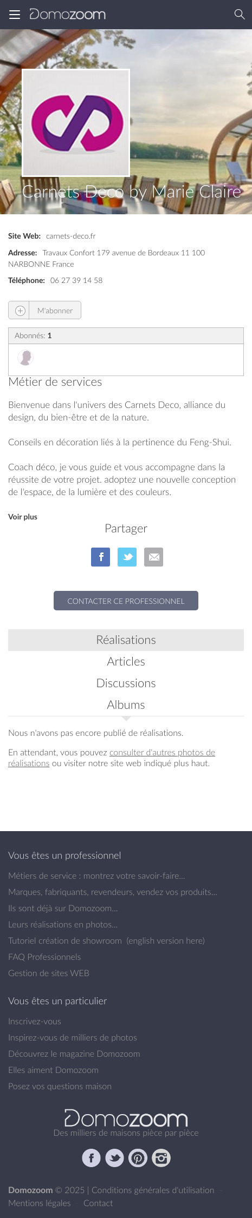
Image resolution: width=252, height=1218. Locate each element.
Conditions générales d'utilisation (154, 1190)
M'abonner (41, 310)
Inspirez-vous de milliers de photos (72, 1037)
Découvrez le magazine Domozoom (74, 1053)
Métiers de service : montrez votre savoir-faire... (96, 875)
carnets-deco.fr (70, 236)
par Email (153, 557)
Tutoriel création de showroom (65, 940)
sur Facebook (100, 557)
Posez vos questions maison (60, 1086)
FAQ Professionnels (44, 957)
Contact (98, 1203)
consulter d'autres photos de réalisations (111, 757)
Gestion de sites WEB (48, 973)
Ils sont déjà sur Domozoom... (63, 908)
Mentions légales (40, 1203)
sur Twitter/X (127, 557)
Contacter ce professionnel (125, 601)
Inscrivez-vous (34, 1021)
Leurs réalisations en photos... (63, 924)
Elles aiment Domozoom (53, 1070)
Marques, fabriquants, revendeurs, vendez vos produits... (112, 892)
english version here (165, 940)
